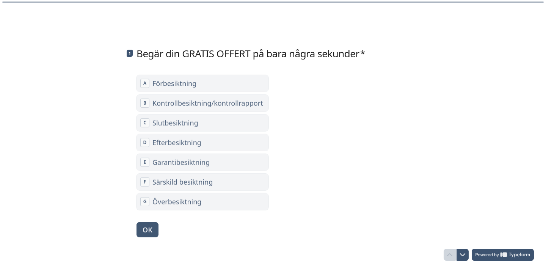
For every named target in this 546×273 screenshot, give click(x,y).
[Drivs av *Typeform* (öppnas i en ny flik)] (503, 255)
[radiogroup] (202, 142)
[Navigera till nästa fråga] (463, 255)
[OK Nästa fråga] (147, 229)
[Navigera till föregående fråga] (450, 255)
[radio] (202, 83)
